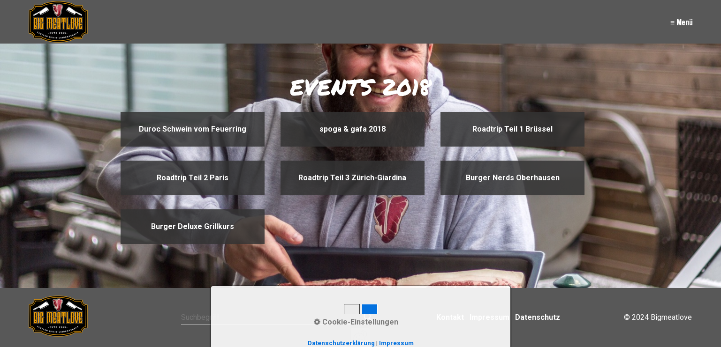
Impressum (489, 317)
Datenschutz (537, 317)
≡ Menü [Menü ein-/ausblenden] (681, 22)
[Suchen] (367, 317)
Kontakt (450, 317)
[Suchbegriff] (277, 317)
